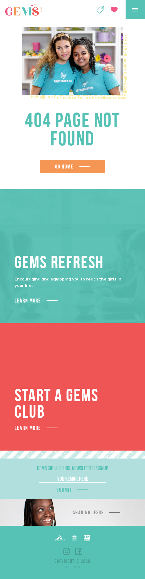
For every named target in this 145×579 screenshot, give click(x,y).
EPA (87, 538)
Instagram (66, 551)
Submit (64, 489)
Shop (100, 10)
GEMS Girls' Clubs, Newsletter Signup (72, 468)
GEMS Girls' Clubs (24, 10)
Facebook (78, 551)
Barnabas (60, 538)
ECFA (74, 538)
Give (114, 10)
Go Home (64, 166)
